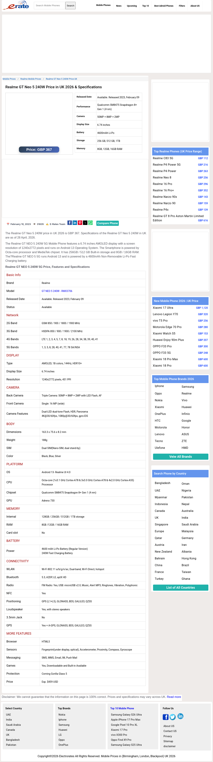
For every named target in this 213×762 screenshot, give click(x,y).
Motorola (161, 427)
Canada (160, 511)
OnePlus (160, 414)
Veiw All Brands (180, 456)
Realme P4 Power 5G (167, 164)
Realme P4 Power (164, 171)
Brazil (185, 565)
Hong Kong (189, 558)
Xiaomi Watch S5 (164, 333)
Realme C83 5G (163, 158)
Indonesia (161, 504)
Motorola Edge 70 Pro (167, 327)
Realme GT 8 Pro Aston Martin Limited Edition (178, 218)
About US (195, 6)
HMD (185, 448)
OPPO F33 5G (162, 352)
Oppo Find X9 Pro (121, 739)
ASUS (185, 434)
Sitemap (168, 741)
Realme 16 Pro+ (163, 190)
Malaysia (187, 531)
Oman (185, 483)
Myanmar (161, 497)
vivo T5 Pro (160, 320)
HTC (158, 420)
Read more (174, 696)
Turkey (159, 578)
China (158, 565)
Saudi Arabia (190, 524)
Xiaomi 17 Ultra (163, 307)
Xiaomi (159, 407)
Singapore (161, 524)
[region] (106, 43)
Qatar (158, 538)
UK (157, 517)
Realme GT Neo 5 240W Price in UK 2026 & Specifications (53, 87)
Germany (187, 538)
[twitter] (172, 719)
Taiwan (186, 572)
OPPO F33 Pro (162, 346)
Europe (159, 531)
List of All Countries (180, 587)
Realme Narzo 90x (165, 196)
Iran (184, 545)
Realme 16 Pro (162, 184)
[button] (69, 222)
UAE (157, 490)
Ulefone (160, 448)
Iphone (159, 386)
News (118, 6)
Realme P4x (161, 209)
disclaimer (169, 746)
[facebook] (166, 719)
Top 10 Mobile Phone (122, 708)
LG (60, 734)
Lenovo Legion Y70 (165, 314)
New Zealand (163, 551)
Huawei (186, 407)
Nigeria (186, 490)
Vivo (184, 400)
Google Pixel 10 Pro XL (124, 724)
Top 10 (145, 6)
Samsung (188, 386)
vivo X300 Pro (119, 734)
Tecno (159, 441)
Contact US (169, 731)
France (159, 572)
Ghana (186, 578)
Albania (187, 551)
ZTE (184, 441)
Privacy (167, 736)
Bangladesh (162, 483)
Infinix (186, 414)
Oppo (158, 393)
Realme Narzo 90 (164, 203)
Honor (186, 427)
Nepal (185, 504)
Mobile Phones (103, 5)
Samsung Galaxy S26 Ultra (126, 714)
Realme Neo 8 (162, 177)
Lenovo (159, 434)
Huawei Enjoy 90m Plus (168, 340)
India (185, 517)
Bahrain (160, 558)
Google (186, 420)
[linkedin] (180, 719)
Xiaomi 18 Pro (162, 365)
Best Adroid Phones (163, 6)
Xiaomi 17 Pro (119, 729)
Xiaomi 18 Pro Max (165, 359)
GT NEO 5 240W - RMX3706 (57, 291)
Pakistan (187, 497)
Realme (187, 393)
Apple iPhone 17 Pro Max (125, 719)
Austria (159, 545)
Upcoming (132, 6)
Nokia (159, 400)
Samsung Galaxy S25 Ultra (126, 744)
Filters (182, 6)
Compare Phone (107, 223)
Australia (187, 511)
